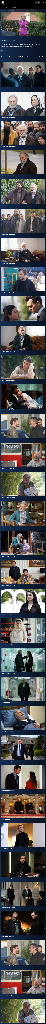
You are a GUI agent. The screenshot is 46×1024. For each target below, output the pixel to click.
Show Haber (13, 7)
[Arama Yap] (43, 2)
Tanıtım (3, 57)
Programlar (8, 7)
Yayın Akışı (20, 7)
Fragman (12, 57)
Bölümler (21, 57)
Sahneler (30, 57)
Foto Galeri (39, 57)
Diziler (2, 7)
